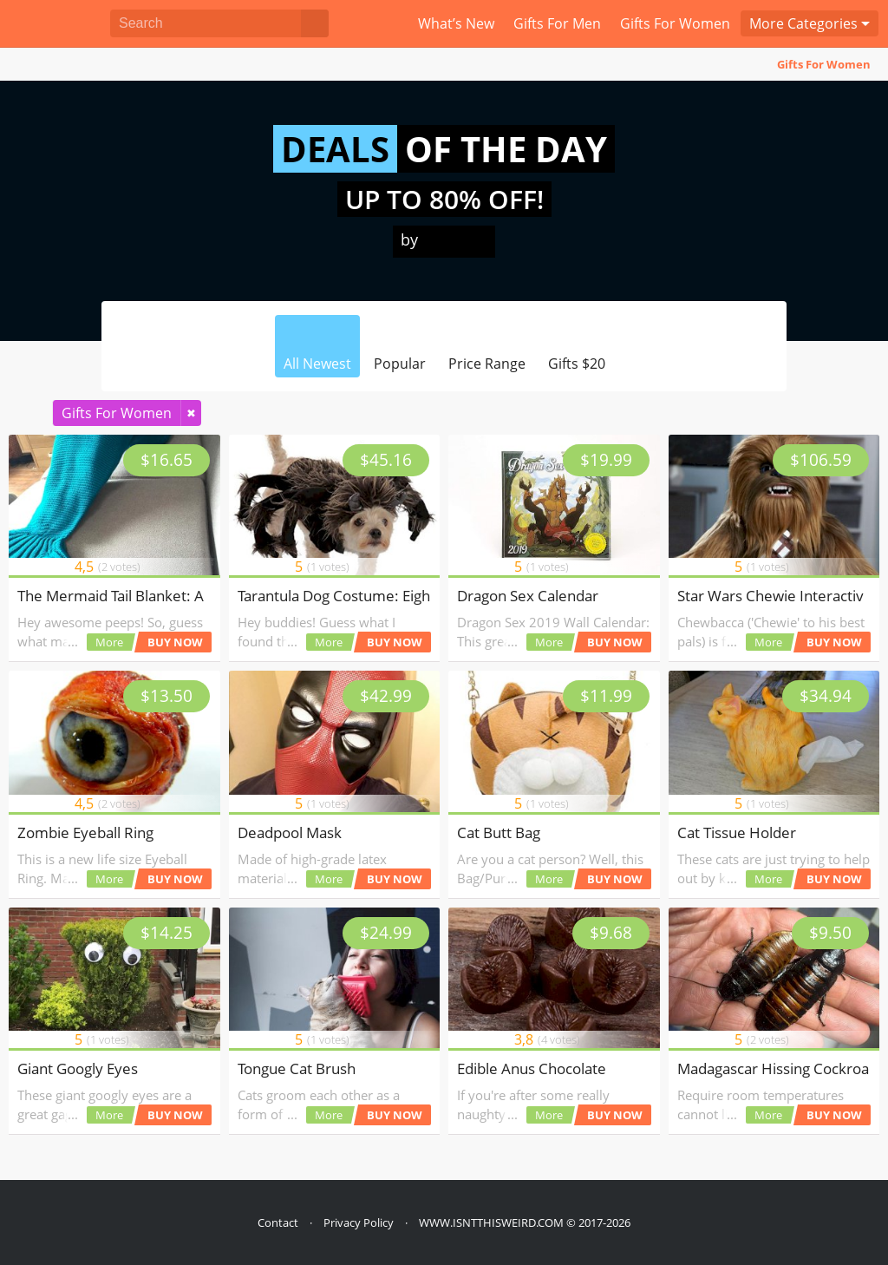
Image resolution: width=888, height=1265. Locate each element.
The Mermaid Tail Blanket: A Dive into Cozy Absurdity (194, 596)
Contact (278, 1222)
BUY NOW (175, 642)
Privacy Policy (358, 1222)
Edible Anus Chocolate (531, 1068)
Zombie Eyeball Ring (85, 832)
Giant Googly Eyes (77, 1068)
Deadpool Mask (290, 832)
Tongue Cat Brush (297, 1068)
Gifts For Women (824, 64)
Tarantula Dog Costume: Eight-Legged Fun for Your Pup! (424, 596)
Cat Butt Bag (498, 832)
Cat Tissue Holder (736, 832)
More (109, 642)
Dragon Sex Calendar (527, 596)
